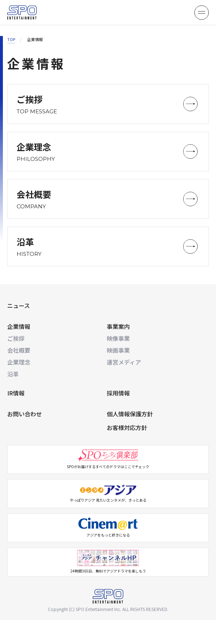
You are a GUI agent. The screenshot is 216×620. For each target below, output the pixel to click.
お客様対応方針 (127, 427)
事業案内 (118, 326)
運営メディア (124, 362)
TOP (11, 39)
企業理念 (18, 362)
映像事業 (118, 338)
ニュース (18, 305)
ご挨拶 (16, 338)
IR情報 (16, 393)
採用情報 (118, 393)
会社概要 (18, 350)
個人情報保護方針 (130, 413)
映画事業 (118, 350)
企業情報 (18, 326)
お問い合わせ (24, 413)
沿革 (13, 374)
